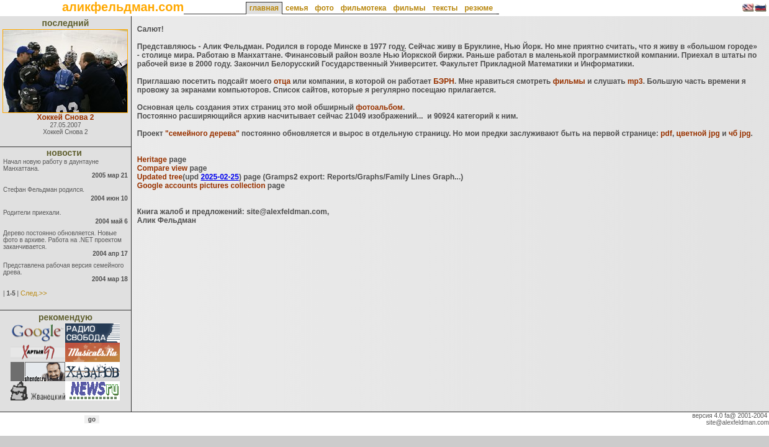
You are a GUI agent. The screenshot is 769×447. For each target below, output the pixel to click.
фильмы (409, 8)
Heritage (152, 159)
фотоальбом (379, 107)
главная (264, 8)
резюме (478, 8)
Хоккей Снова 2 (65, 117)
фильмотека (364, 8)
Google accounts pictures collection (201, 185)
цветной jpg (698, 133)
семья (297, 8)
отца (282, 81)
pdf (666, 133)
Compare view (162, 168)
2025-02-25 (219, 177)
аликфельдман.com (123, 7)
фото (324, 8)
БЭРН (443, 81)
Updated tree (159, 177)
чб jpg (740, 133)
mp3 (635, 81)
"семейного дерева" (202, 133)
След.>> (33, 293)
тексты (444, 8)
